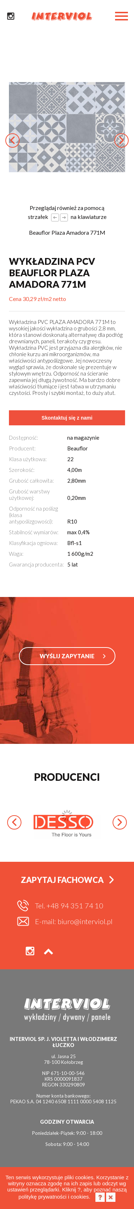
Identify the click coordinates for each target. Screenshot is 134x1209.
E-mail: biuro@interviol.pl (74, 921)
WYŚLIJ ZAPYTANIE (67, 656)
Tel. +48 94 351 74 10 (69, 905)
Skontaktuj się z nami (66, 418)
